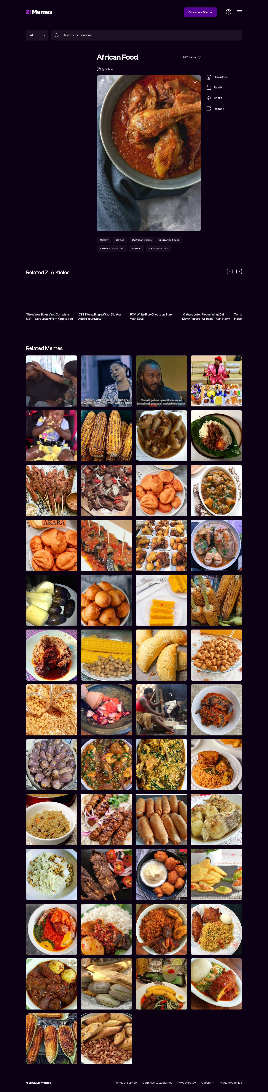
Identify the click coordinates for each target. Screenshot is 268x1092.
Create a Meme (200, 12)
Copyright (207, 1082)
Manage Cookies (231, 1082)
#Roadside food (158, 248)
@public (107, 69)
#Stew (104, 240)
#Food (120, 240)
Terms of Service (125, 1082)
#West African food (112, 248)
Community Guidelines (157, 1082)
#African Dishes (142, 240)
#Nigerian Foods (169, 240)
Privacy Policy (187, 1082)
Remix (214, 87)
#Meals (136, 248)
